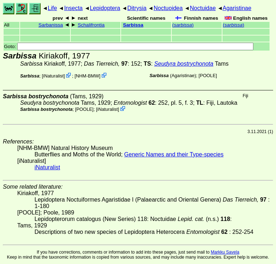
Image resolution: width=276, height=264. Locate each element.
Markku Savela (225, 252)
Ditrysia (136, 8)
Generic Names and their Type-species (174, 154)
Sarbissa (133, 25)
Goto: (128, 46)
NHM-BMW (87, 76)
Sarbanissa (50, 25)
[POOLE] (208, 75)
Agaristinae (236, 8)
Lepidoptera (105, 8)
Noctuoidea (168, 8)
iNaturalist (53, 76)
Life (52, 8)
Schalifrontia (91, 25)
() (183, 25)
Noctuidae (203, 8)
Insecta (73, 8)
